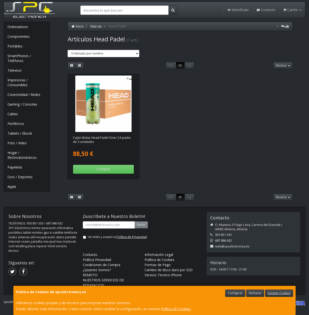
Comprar (103, 169)
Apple (11, 186)
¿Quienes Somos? (97, 270)
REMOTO (90, 275)
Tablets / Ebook (19, 133)
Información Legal (159, 254)
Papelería (14, 167)
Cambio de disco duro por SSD (169, 270)
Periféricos (15, 123)
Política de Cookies (176, 309)
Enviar (141, 225)
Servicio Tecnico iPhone (163, 275)
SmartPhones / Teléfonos (19, 58)
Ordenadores (17, 26)
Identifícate (238, 10)
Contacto (266, 10)
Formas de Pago (158, 264)
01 (180, 65)
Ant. (171, 65)
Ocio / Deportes (20, 177)
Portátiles (14, 46)
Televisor (14, 70)
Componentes (18, 36)
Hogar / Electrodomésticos (22, 155)
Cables (12, 114)
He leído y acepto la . (117, 237)
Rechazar (255, 293)
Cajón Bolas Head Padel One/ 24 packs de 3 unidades (102, 139)
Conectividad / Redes (23, 94)
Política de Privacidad (132, 237)
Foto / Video (17, 143)
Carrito (292, 10)
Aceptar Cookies (279, 293)
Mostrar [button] (283, 65)
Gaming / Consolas (22, 104)
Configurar (235, 293)
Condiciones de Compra (101, 264)
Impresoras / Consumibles (17, 82)
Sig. (189, 65)
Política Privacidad (97, 259)
